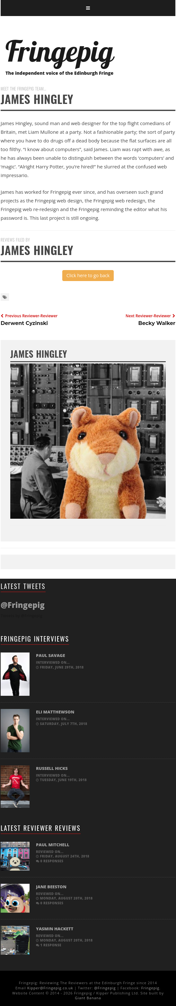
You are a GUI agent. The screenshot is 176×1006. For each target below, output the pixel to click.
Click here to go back (88, 275)
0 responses (49, 861)
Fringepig (150, 987)
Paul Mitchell (52, 845)
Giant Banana (88, 997)
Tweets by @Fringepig (21, 615)
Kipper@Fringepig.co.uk (50, 987)
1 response (48, 945)
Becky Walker (156, 323)
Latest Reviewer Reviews (41, 828)
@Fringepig (105, 987)
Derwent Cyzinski (24, 323)
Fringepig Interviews (35, 639)
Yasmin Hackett (54, 929)
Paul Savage (50, 655)
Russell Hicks (52, 768)
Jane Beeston (51, 887)
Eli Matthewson (55, 712)
